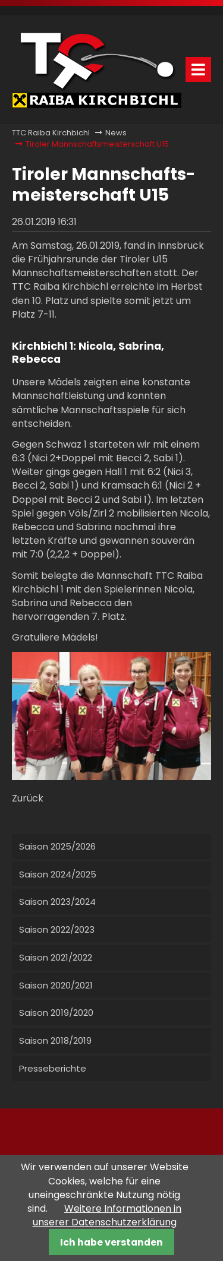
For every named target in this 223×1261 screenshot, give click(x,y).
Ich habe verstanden (111, 1242)
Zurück (27, 798)
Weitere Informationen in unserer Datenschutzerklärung (107, 1215)
